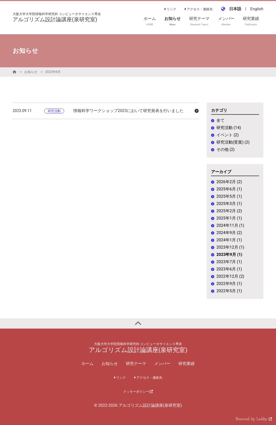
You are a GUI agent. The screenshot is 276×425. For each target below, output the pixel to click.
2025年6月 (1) (229, 189)
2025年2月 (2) (229, 210)
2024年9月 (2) (229, 232)
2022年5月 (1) (229, 290)
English (256, 8)
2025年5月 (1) (229, 196)
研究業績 (186, 363)
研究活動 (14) (228, 127)
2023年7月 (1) (229, 261)
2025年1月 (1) (229, 218)
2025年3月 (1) (229, 203)
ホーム (87, 363)
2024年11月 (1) (230, 225)
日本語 (235, 8)
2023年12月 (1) (230, 247)
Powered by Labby (254, 419)
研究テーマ (136, 363)
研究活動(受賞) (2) (233, 142)
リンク (170, 9)
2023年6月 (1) (229, 269)
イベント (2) (227, 135)
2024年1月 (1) (229, 240)
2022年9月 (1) (229, 283)
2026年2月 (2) (229, 181)
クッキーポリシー (138, 391)
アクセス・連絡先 (198, 9)
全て (220, 120)
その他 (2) (225, 149)
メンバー (162, 363)
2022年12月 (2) (230, 276)
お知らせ (30, 72)
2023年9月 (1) (229, 254)
